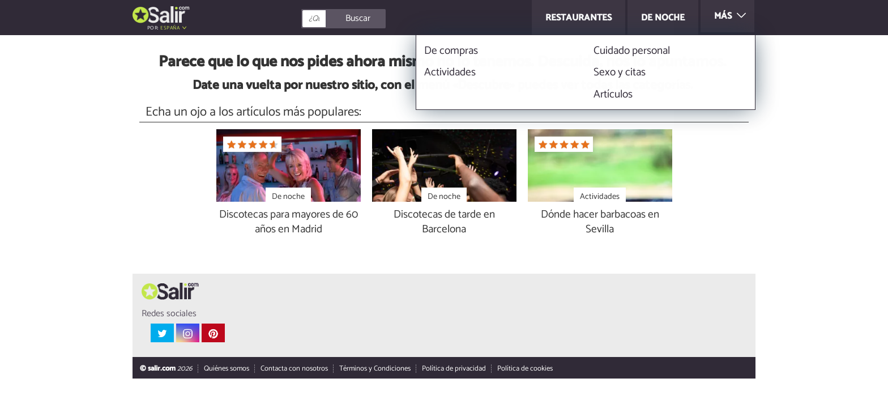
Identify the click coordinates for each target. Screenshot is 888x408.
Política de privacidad (454, 369)
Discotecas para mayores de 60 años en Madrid (288, 222)
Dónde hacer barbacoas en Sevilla (600, 222)
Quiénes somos (226, 369)
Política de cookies (525, 369)
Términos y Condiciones (375, 369)
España (170, 28)
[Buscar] (394, 18)
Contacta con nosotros (294, 369)
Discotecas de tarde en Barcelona (444, 222)
